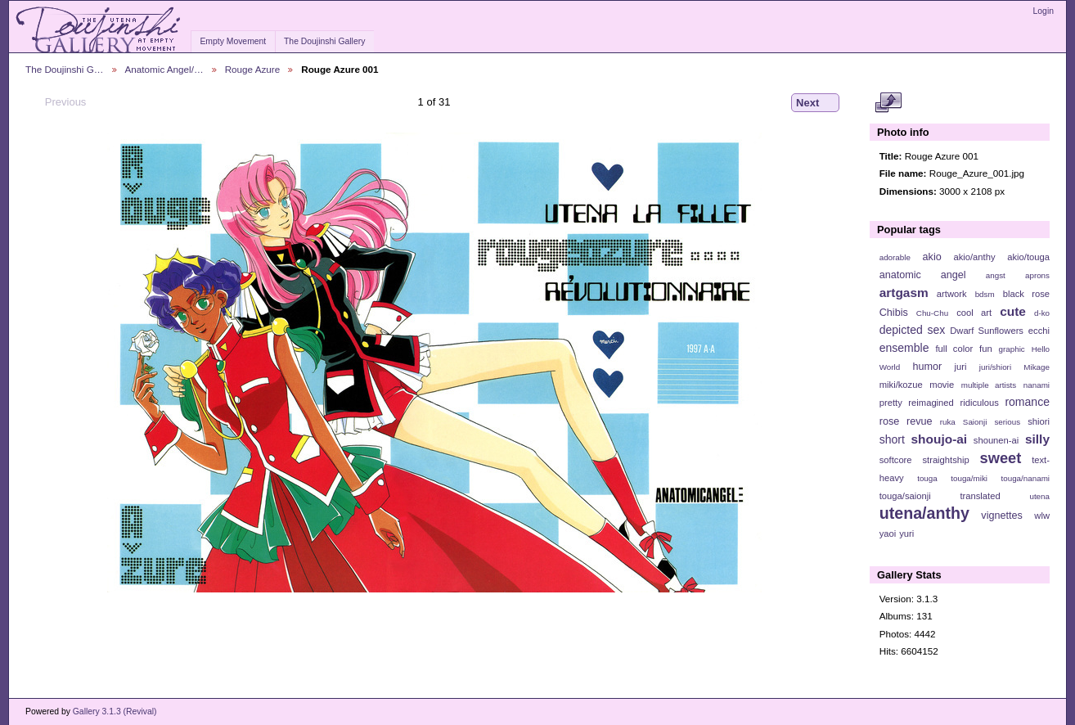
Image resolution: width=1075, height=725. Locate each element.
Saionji (975, 421)
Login (1043, 11)
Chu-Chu (932, 312)
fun (985, 348)
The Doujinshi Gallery (324, 41)
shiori (1039, 421)
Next (815, 103)
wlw (1042, 515)
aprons (1037, 275)
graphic (1012, 348)
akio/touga (1028, 257)
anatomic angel (922, 275)
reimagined (931, 403)
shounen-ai (996, 440)
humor (927, 366)
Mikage (1036, 367)
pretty (890, 403)
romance (1027, 401)
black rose (1026, 294)
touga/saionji (905, 496)
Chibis (893, 312)
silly (1037, 439)
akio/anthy (974, 257)
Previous (57, 102)
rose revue (906, 421)
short (892, 439)
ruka (948, 421)
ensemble (904, 347)
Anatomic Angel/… (164, 69)
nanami (1036, 385)
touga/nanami (1025, 478)
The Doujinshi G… (64, 69)
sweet (1001, 457)
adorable (895, 257)
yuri (906, 533)
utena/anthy (924, 513)
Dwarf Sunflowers (986, 330)
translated (980, 496)
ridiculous (979, 403)
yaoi (888, 533)
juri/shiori (995, 367)
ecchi (1039, 330)
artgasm (904, 292)
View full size (888, 103)
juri (961, 367)
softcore (895, 460)
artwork (952, 294)
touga (927, 478)
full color (954, 348)
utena (1039, 496)
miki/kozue (901, 385)
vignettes (1002, 515)
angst (995, 275)
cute (1013, 311)
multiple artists (988, 385)
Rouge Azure (253, 69)
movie (941, 385)
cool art (974, 312)
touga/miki (969, 478)
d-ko (1042, 312)
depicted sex (912, 329)
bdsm (985, 294)
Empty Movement (233, 41)
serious (1007, 421)
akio (932, 257)
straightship (945, 460)
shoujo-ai (939, 439)
